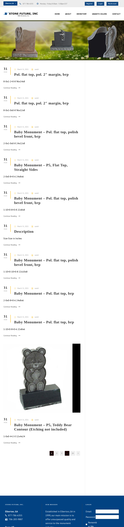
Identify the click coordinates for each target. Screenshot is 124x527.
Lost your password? (106, 507)
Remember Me (92, 492)
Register (90, 507)
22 (73, 453)
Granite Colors (99, 14)
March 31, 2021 (23, 69)
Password (90, 485)
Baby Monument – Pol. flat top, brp (44, 293)
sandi (37, 69)
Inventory (82, 14)
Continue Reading (11, 88)
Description (24, 231)
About (68, 14)
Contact (116, 14)
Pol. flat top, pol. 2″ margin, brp (41, 74)
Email (88, 479)
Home (57, 14)
